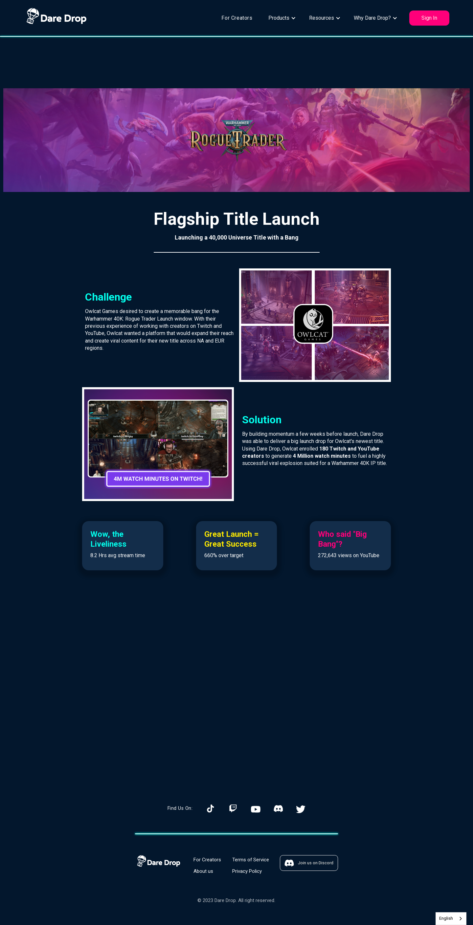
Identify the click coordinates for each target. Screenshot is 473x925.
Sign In (429, 18)
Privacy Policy (247, 871)
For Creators (236, 18)
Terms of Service (250, 860)
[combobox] (451, 918)
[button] (282, 18)
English (446, 918)
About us (203, 871)
